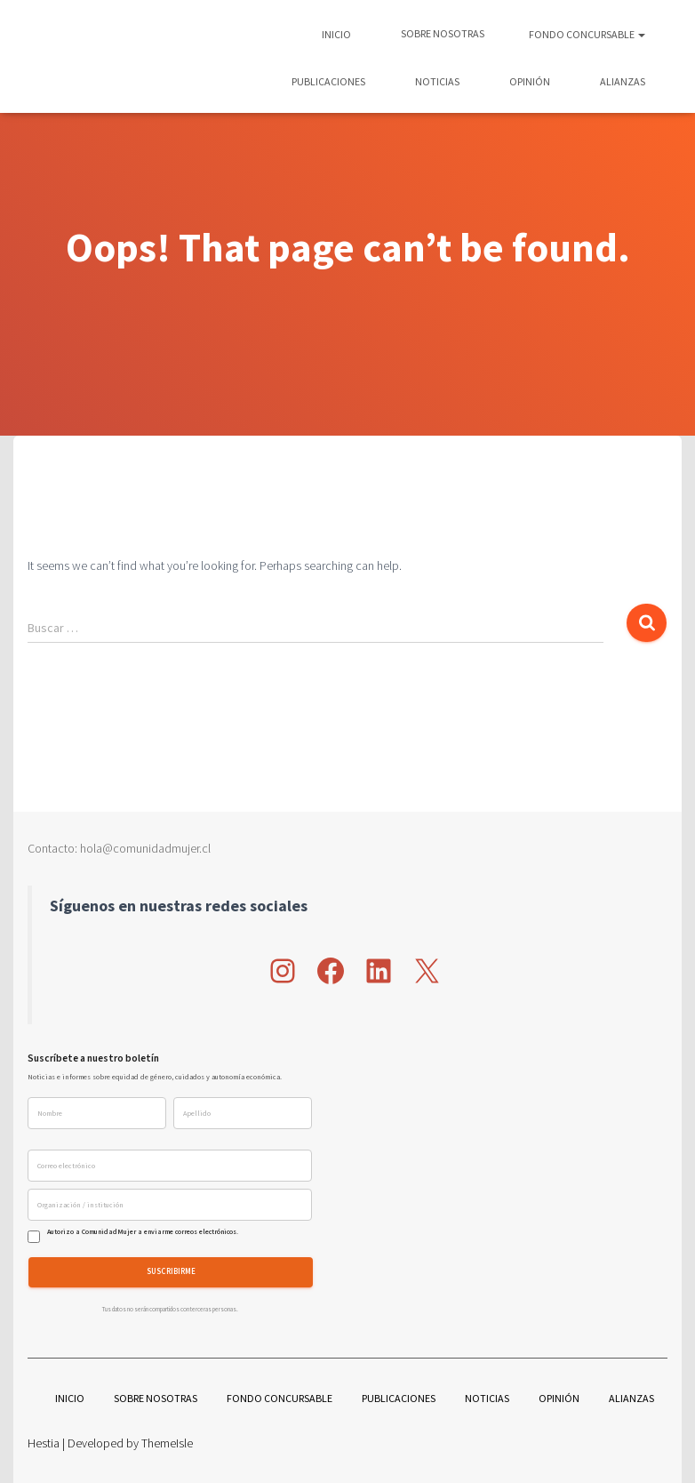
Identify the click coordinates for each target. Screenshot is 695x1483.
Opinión (528, 81)
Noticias (436, 81)
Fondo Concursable (587, 34)
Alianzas (621, 81)
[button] (640, 34)
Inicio (336, 34)
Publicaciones (327, 81)
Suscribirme (171, 1272)
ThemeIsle (167, 1443)
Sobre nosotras (441, 33)
